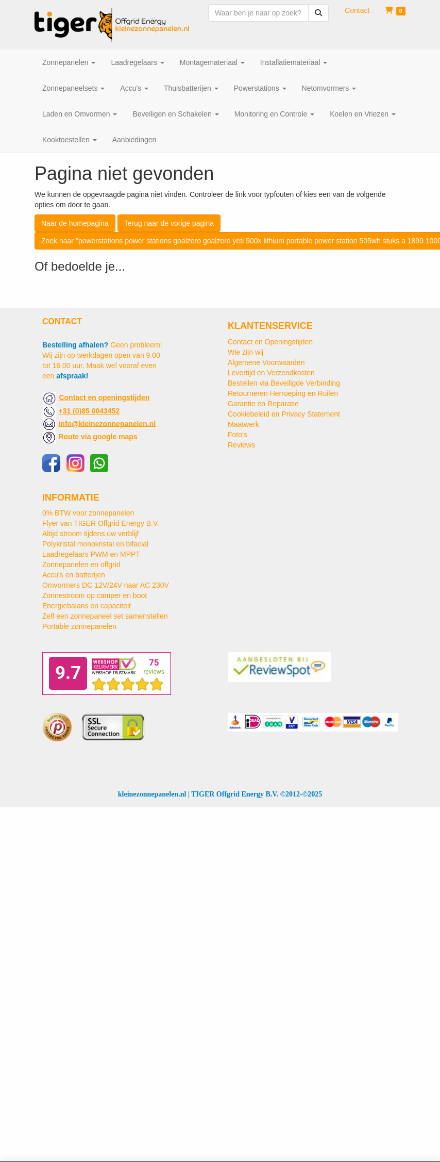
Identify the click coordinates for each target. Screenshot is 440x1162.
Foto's (237, 434)
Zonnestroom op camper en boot (94, 595)
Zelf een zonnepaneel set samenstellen (105, 616)
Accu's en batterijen (73, 575)
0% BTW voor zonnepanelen (88, 513)
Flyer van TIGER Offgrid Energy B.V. (100, 523)
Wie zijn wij (245, 352)
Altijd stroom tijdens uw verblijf (90, 533)
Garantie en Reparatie (263, 404)
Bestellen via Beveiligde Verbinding (284, 383)
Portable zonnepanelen (79, 626)
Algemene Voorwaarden (266, 362)
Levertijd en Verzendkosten (271, 373)
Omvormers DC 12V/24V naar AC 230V (105, 585)
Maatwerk (243, 424)
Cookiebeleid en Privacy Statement (284, 414)
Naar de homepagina (75, 223)
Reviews (241, 445)
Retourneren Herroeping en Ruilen (283, 393)
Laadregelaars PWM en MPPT (91, 554)
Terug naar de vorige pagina (169, 223)
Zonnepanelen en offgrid (81, 564)
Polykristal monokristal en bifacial (95, 544)
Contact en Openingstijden (270, 342)
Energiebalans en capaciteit (86, 606)
